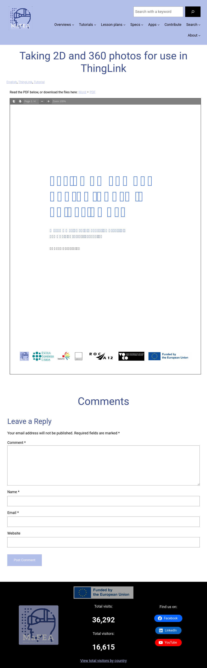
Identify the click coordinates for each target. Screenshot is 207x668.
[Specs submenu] (142, 25)
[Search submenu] (199, 25)
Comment (16, 442)
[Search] (193, 11)
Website (13, 533)
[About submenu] (199, 35)
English (11, 82)
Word (82, 92)
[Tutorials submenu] (95, 25)
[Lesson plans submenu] (124, 25)
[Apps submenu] (158, 25)
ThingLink (25, 82)
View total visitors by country (103, 661)
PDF (93, 92)
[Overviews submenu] (73, 25)
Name (13, 492)
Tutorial (39, 82)
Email (13, 512)
